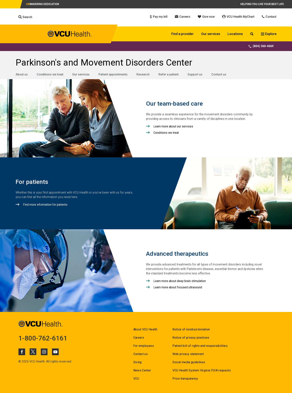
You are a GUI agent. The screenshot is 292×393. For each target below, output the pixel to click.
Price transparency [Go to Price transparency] (185, 378)
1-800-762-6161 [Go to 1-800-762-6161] (42, 338)
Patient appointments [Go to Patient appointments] (113, 74)
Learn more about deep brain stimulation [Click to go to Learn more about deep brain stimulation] (179, 281)
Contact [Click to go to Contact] (269, 16)
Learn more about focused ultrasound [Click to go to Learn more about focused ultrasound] (177, 287)
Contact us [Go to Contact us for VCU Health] (140, 354)
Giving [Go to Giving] (137, 362)
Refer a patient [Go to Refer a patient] (168, 74)
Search (25, 17)
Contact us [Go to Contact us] (218, 74)
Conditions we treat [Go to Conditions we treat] (50, 74)
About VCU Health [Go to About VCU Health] (145, 329)
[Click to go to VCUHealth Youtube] (55, 351)
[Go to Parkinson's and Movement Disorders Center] (146, 63)
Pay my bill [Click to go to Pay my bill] (158, 16)
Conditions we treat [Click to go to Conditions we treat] (166, 132)
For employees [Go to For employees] (143, 346)
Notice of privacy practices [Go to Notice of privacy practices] (190, 337)
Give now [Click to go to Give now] (206, 16)
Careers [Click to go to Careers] (182, 16)
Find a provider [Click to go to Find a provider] (182, 34)
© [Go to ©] (19, 361)
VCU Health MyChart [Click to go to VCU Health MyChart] (238, 16)
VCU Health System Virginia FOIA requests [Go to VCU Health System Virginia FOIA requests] (201, 370)
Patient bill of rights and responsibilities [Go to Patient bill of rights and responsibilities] (200, 346)
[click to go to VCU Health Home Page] (69, 34)
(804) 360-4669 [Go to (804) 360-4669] (261, 46)
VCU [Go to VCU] (136, 378)
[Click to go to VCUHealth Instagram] (44, 351)
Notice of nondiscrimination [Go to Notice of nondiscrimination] (191, 329)
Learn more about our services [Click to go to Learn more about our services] (173, 126)
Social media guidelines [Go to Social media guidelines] (188, 362)
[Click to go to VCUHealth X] (33, 351)
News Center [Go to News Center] (142, 370)
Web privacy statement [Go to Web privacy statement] (188, 354)
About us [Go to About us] (22, 74)
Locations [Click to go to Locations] (235, 34)
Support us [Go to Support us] (195, 74)
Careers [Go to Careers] (138, 337)
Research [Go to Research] (143, 74)
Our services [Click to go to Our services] (210, 34)
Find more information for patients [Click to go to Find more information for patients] (45, 204)
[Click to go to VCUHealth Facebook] (21, 351)
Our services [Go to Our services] (81, 74)
